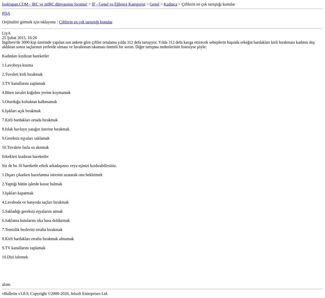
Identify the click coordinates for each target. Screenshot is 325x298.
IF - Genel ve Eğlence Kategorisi (118, 4)
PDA (6, 13)
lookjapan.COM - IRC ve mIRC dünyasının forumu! (44, 4)
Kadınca (170, 4)
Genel (154, 4)
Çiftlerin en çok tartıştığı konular (85, 22)
